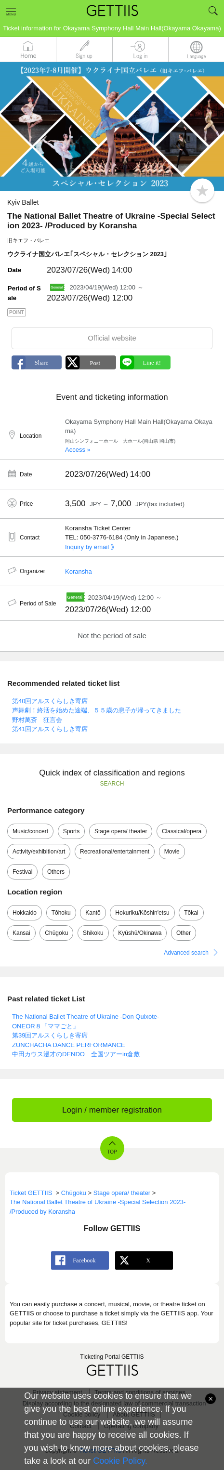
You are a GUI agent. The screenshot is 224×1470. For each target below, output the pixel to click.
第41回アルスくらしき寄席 (50, 729)
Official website (112, 338)
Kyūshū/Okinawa (139, 933)
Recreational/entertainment (114, 851)
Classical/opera (181, 831)
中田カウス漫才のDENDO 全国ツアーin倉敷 (76, 1054)
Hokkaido (25, 912)
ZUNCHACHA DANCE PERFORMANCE (68, 1045)
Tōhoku (61, 912)
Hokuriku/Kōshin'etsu (142, 912)
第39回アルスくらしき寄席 (50, 1035)
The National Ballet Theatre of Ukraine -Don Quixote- (85, 1016)
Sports (71, 831)
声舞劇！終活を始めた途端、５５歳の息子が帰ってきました (96, 710)
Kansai (21, 933)
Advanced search (186, 952)
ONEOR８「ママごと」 (45, 1026)
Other (183, 933)
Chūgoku (56, 933)
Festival (22, 871)
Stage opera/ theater (120, 831)
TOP (112, 1152)
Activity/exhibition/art (39, 851)
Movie (172, 851)
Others (56, 871)
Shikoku (93, 933)
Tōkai (191, 912)
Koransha (78, 571)
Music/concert (30, 831)
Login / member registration (112, 1110)
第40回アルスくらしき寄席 (50, 701)
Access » (78, 449)
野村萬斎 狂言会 (37, 719)
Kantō (92, 912)
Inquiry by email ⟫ (89, 547)
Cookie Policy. (120, 1461)
